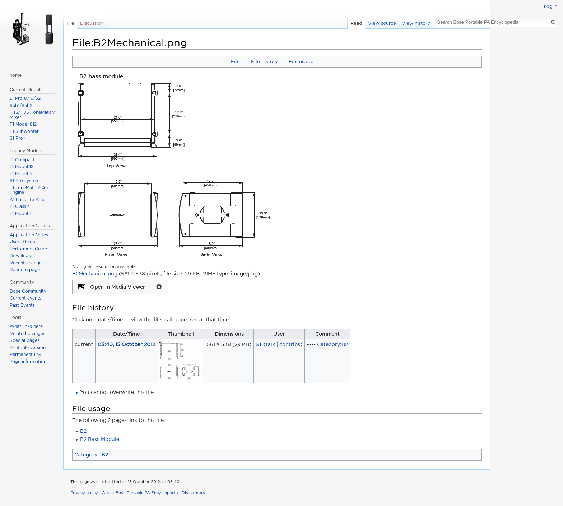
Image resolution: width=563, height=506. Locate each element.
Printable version (28, 347)
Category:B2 (332, 344)
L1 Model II (21, 173)
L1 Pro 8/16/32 (25, 98)
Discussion (91, 23)
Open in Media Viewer (117, 287)
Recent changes (27, 262)
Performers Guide (28, 248)
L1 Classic (20, 206)
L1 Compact (22, 159)
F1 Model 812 (23, 124)
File (235, 61)
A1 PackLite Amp (28, 199)
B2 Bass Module (99, 439)
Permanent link (25, 354)
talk (270, 344)
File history (264, 61)
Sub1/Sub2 (21, 105)
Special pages (24, 340)
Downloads (21, 255)
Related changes (27, 333)
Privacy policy (84, 492)
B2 (83, 431)
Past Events (22, 305)
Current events (25, 298)
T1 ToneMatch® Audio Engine (32, 190)
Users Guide (22, 241)
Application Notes (29, 234)
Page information (28, 361)
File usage (301, 61)
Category (85, 455)
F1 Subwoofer (24, 131)
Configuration (159, 287)
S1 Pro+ (18, 138)
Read (356, 23)
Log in (550, 6)
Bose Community (28, 291)
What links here (26, 326)
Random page (25, 269)
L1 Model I (20, 213)
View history (416, 23)
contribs (289, 344)
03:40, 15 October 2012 (126, 344)
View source (382, 23)
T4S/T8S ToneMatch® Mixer (33, 115)
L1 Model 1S (22, 166)
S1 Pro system (24, 180)
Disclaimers (193, 492)
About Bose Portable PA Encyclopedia (140, 492)
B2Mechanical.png (94, 274)
